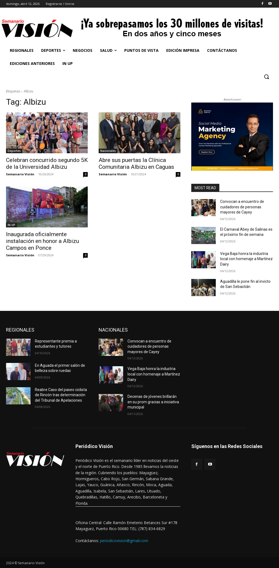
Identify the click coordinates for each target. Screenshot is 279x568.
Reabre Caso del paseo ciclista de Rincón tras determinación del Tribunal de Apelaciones (61, 394)
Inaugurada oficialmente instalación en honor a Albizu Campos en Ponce (42, 241)
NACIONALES (113, 330)
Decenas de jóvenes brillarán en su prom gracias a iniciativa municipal (153, 401)
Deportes (14, 151)
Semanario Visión (20, 174)
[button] (266, 76)
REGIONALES (20, 330)
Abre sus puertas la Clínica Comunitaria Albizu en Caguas (136, 163)
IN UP (11, 225)
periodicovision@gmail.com (124, 540)
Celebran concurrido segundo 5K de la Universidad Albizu (47, 163)
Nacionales (108, 151)
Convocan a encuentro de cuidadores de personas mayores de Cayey (242, 206)
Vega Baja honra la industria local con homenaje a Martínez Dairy (246, 258)
